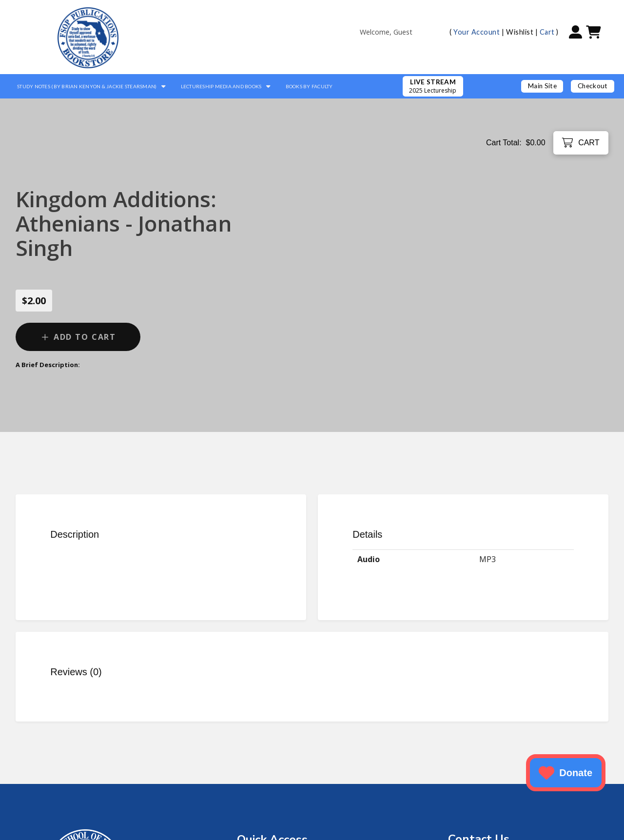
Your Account (476, 32)
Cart (547, 32)
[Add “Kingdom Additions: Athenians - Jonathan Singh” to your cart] (78, 337)
